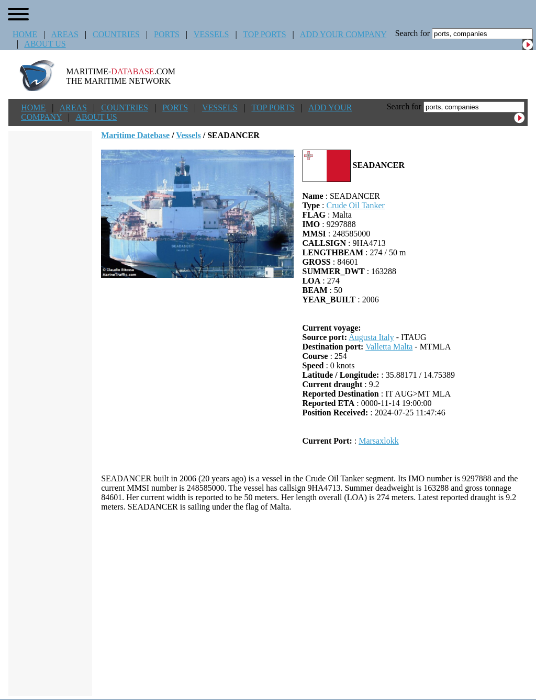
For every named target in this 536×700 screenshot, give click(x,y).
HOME (25, 34)
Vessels (188, 135)
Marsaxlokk (378, 440)
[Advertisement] (314, 603)
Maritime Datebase (135, 135)
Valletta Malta (388, 346)
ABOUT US (44, 43)
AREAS (64, 34)
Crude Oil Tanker (355, 205)
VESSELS (211, 34)
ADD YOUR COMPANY (343, 34)
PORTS (167, 34)
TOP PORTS (264, 34)
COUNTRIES (116, 34)
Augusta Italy (371, 337)
